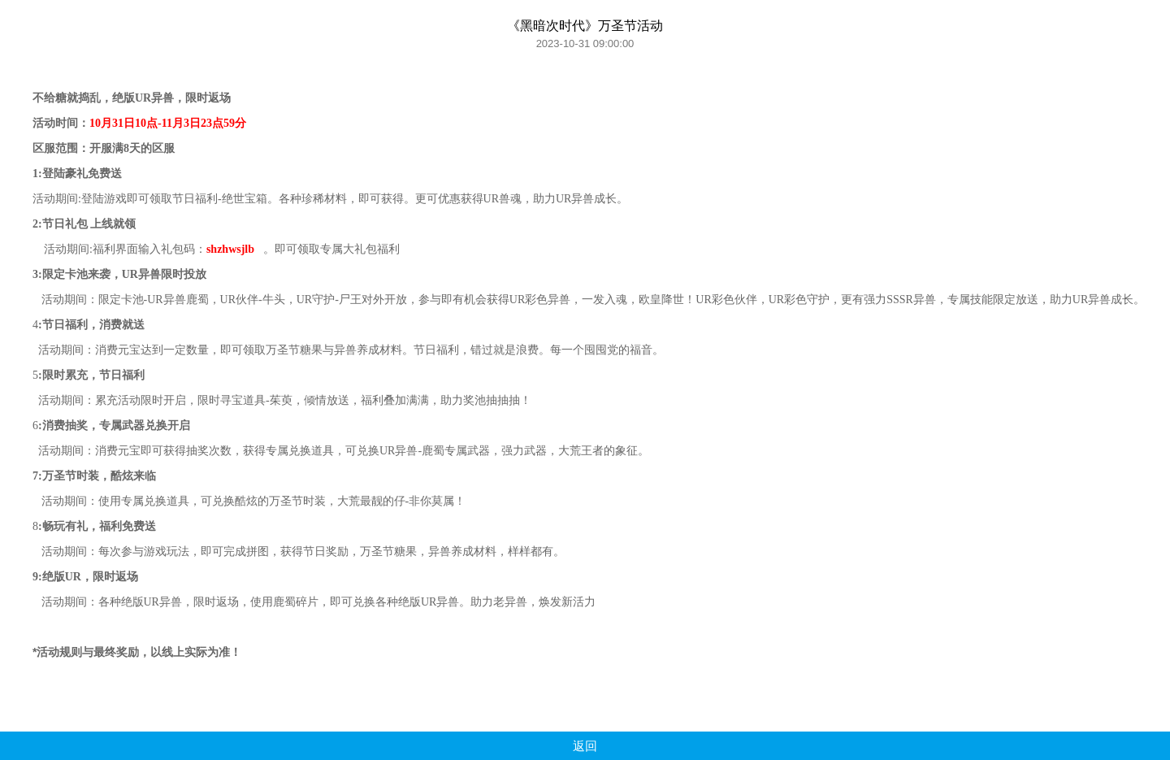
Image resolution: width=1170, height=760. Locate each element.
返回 (585, 746)
